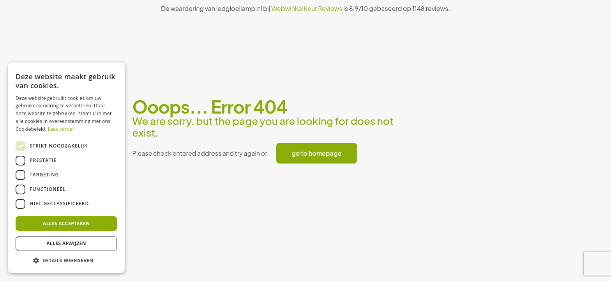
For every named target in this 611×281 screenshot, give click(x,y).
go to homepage (317, 153)
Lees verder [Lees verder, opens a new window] (61, 129)
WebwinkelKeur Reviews (307, 8)
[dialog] (66, 167)
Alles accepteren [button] (66, 223)
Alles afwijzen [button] (66, 243)
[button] (66, 260)
